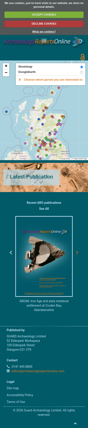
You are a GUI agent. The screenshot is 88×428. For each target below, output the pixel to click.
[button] (60, 145)
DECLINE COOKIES (44, 23)
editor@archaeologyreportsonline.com (38, 371)
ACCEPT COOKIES (44, 14)
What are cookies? (44, 31)
